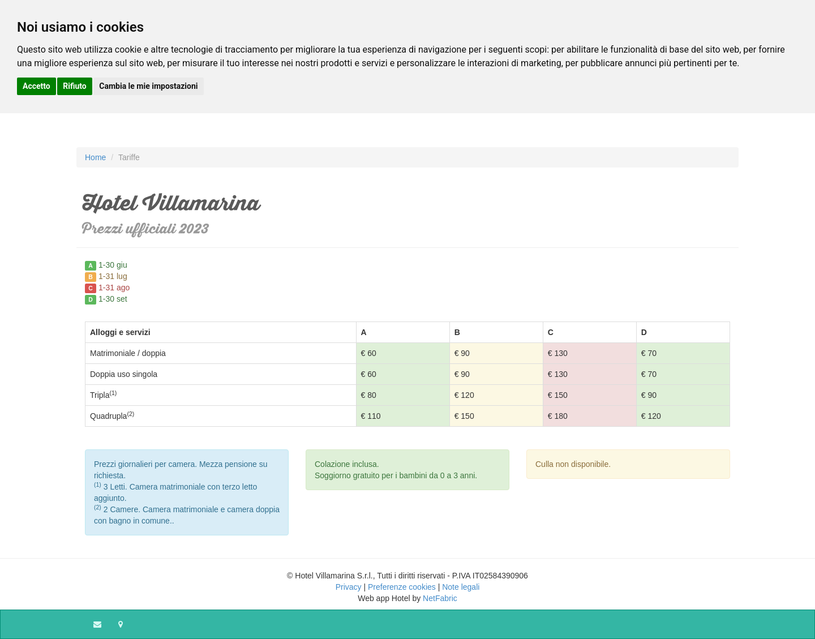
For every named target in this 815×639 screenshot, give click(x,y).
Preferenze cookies (402, 586)
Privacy (349, 586)
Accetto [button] (36, 86)
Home (95, 157)
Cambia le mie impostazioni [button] (148, 86)
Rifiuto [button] (75, 86)
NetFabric (440, 598)
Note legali (460, 586)
